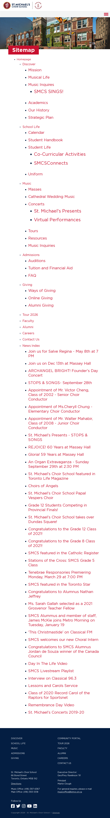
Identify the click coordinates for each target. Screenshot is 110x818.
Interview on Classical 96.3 (52, 678)
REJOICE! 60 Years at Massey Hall (59, 447)
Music (26, 183)
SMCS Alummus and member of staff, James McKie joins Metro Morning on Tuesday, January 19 (62, 620)
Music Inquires (41, 84)
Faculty (28, 321)
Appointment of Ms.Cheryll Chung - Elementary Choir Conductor (60, 408)
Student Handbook (45, 140)
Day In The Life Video (47, 663)
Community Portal (69, 738)
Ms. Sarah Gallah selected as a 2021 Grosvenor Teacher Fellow (60, 605)
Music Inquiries (41, 245)
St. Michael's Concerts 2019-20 (56, 712)
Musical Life (39, 77)
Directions (16, 783)
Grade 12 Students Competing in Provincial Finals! (57, 507)
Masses (34, 189)
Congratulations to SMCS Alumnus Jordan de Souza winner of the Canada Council (63, 651)
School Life (31, 127)
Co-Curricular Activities (60, 154)
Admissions (31, 255)
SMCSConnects (51, 163)
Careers (28, 333)
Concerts (36, 204)
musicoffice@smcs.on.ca (70, 792)
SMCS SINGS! (48, 91)
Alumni (27, 327)
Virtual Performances (57, 219)
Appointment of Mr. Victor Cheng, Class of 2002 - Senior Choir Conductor (58, 394)
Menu (106, 16)
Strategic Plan (40, 117)
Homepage (24, 59)
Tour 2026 (30, 315)
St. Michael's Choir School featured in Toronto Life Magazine (61, 476)
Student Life (39, 147)
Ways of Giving (42, 290)
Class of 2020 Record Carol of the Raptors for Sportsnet (59, 695)
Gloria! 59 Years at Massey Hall (56, 454)
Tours (33, 231)
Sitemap (56, 813)
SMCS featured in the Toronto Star (59, 584)
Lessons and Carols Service (53, 685)
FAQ (32, 275)
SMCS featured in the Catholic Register (63, 553)
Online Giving (40, 298)
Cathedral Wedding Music (51, 196)
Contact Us (30, 339)
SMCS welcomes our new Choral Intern (63, 639)
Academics (38, 102)
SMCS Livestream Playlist (51, 671)
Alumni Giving (41, 305)
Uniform (35, 174)
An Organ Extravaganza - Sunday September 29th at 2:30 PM (58, 464)
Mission (35, 70)
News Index (31, 345)
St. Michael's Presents (57, 211)
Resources (37, 238)
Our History (38, 110)
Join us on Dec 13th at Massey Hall (59, 363)
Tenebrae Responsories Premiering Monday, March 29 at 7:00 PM (59, 574)
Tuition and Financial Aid (50, 268)
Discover (29, 64)
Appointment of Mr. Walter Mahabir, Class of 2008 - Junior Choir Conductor (60, 423)
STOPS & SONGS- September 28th (60, 382)
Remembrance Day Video (51, 705)
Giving (27, 285)
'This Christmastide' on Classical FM (60, 632)
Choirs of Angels (43, 486)
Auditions (36, 260)
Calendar (36, 132)
